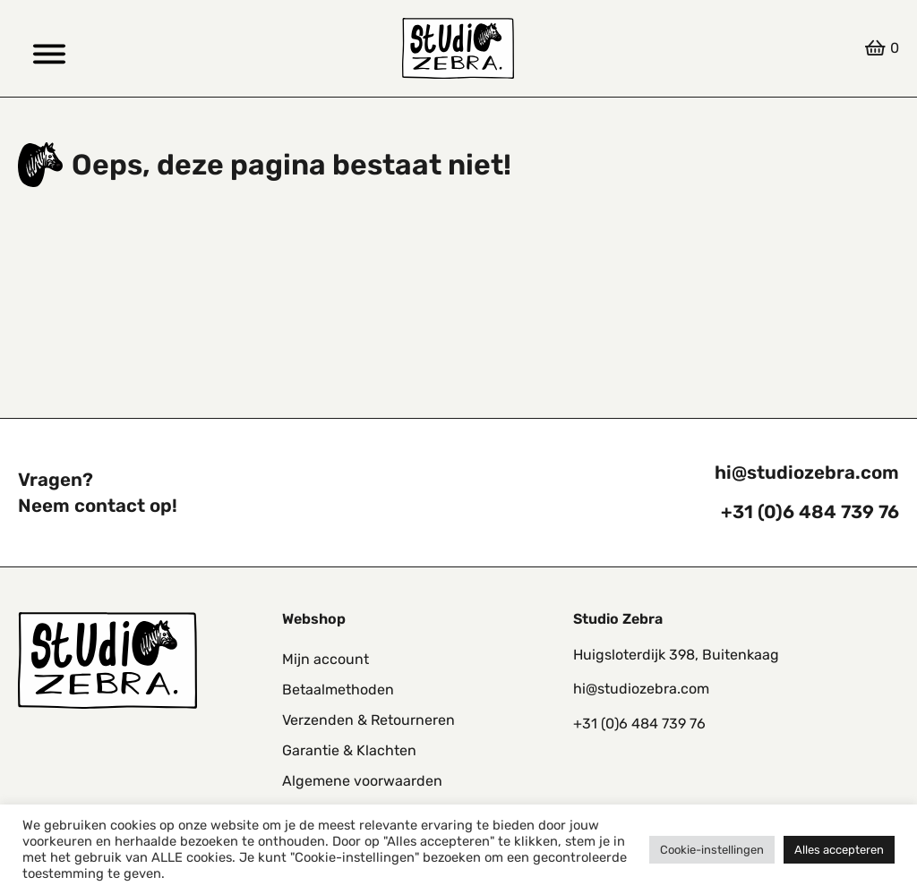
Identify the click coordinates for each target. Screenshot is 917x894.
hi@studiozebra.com (807, 472)
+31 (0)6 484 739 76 (810, 512)
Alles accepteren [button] (839, 849)
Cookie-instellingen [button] (712, 849)
